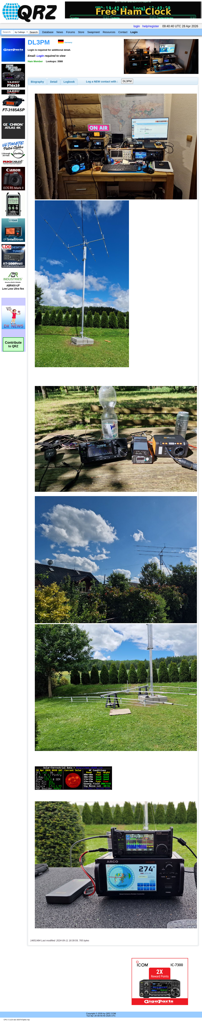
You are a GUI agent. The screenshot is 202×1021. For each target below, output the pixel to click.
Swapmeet (93, 32)
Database (47, 32)
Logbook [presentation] (69, 81)
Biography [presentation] (37, 81)
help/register (150, 26)
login (136, 26)
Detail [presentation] (53, 81)
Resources (109, 32)
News (59, 32)
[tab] (37, 82)
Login (134, 32)
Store (81, 32)
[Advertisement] (76, 981)
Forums (70, 32)
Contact (122, 32)
